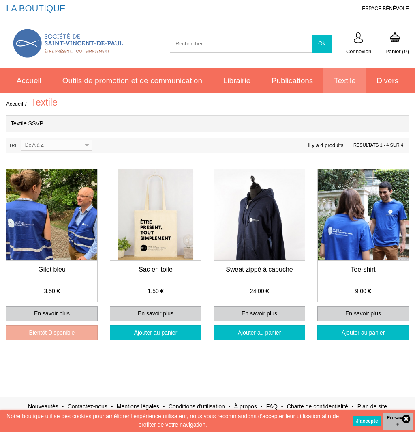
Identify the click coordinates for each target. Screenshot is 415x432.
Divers (387, 80)
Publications (292, 80)
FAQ (272, 406)
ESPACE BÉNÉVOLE (385, 8)
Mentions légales (139, 406)
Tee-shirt (363, 269)
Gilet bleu (52, 269)
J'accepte (367, 421)
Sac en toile (156, 269)
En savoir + (398, 421)
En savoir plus (52, 313)
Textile (345, 80)
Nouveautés (44, 406)
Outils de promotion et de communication (132, 80)
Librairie (237, 80)
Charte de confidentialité (318, 406)
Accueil (29, 80)
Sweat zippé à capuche (259, 269)
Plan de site (372, 406)
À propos (246, 406)
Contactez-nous (88, 406)
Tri (12, 145)
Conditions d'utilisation (198, 406)
